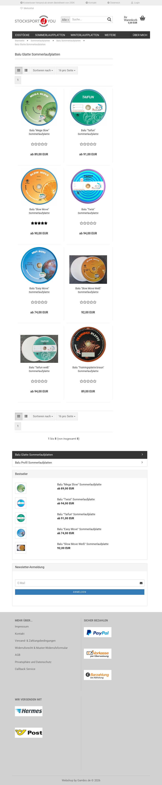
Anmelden (79, 592)
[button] (114, 3)
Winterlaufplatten (85, 35)
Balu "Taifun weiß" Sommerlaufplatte (39, 369)
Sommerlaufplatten (50, 35)
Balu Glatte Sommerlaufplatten (34, 454)
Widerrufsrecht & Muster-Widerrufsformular (41, 648)
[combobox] (43, 70)
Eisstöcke (22, 35)
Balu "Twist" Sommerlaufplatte (88, 211)
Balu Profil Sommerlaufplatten (33, 462)
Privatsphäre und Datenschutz (33, 662)
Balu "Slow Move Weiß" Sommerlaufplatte (88, 290)
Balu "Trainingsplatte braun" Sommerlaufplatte (88, 369)
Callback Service (25, 669)
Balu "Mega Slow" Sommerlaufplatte (39, 132)
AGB (17, 655)
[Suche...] (65, 19)
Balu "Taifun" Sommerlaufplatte (88, 132)
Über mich (140, 35)
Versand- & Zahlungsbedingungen (35, 640)
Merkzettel (27, 8)
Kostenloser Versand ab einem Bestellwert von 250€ (47, 2)
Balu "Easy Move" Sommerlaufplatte (39, 290)
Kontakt (91, 2)
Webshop (67, 780)
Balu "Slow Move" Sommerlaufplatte (39, 211)
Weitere (110, 35)
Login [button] (135, 2)
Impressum (22, 626)
